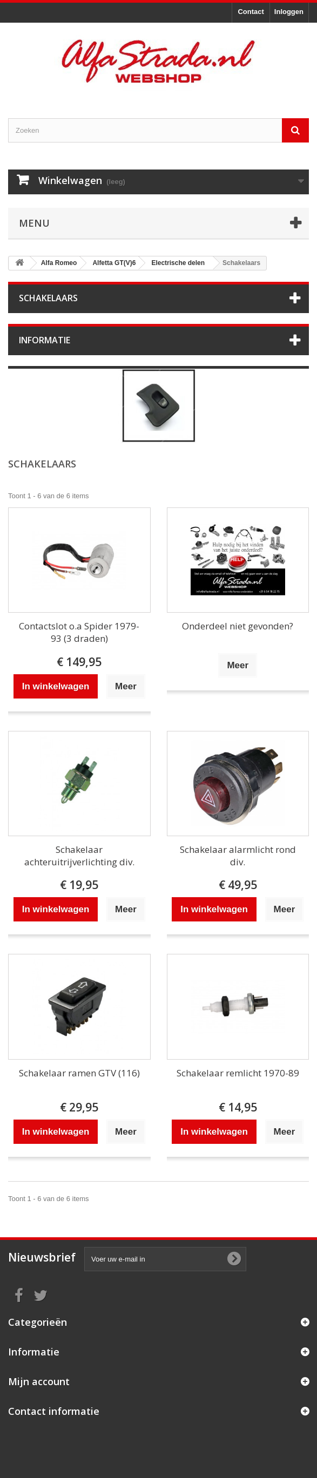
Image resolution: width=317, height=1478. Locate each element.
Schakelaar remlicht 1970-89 (238, 1073)
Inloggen (288, 12)
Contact (251, 12)
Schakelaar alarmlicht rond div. (238, 855)
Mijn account (39, 1381)
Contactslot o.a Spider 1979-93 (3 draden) (79, 632)
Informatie (44, 340)
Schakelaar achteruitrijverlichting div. (79, 855)
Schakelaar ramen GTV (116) (79, 1073)
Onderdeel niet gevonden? (237, 626)
